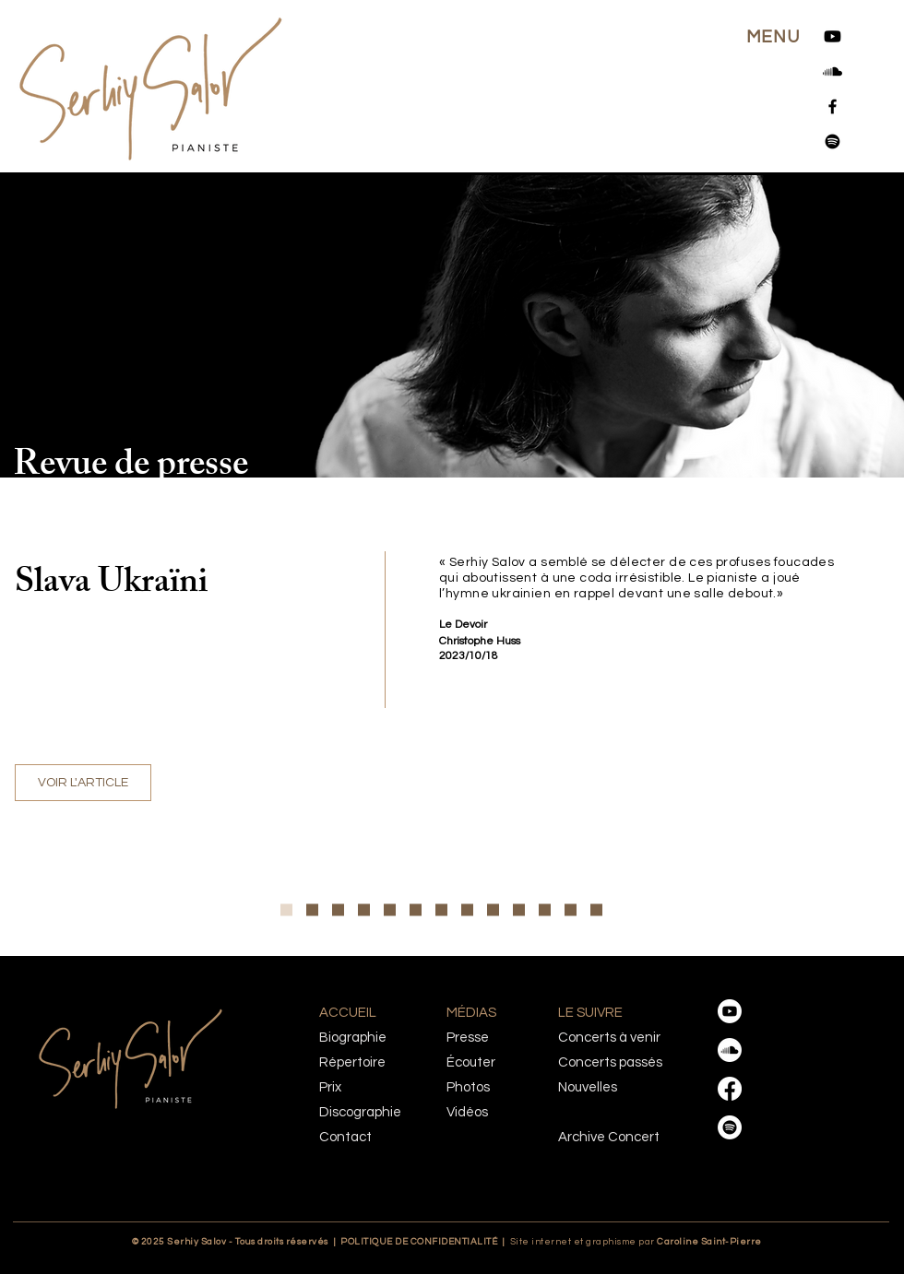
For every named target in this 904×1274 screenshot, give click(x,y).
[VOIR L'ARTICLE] (83, 782)
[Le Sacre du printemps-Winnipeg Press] (545, 910)
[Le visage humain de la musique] (338, 910)
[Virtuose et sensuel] (441, 910)
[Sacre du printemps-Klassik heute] (519, 910)
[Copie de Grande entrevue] (286, 910)
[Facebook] (832, 106)
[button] (773, 37)
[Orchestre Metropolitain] (364, 910)
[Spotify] (832, 141)
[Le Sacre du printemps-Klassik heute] (493, 910)
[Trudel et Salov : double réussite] (596, 910)
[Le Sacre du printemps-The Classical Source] (467, 910)
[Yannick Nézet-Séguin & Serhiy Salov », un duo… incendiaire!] (390, 910)
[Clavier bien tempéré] (571, 910)
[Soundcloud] (832, 71)
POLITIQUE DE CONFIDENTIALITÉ (418, 1241)
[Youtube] (832, 36)
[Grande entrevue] (312, 910)
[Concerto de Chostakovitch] (416, 910)
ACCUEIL (347, 1013)
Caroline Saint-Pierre (674, 1241)
